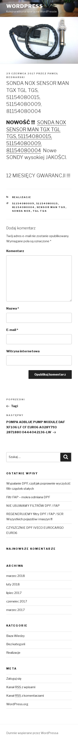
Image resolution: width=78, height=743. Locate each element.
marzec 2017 (15, 610)
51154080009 (23, 203)
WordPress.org (17, 704)
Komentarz (15, 251)
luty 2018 (13, 584)
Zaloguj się (13, 679)
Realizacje (21, 197)
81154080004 (23, 207)
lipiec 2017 (14, 593)
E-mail (12, 330)
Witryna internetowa (23, 351)
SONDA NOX (21, 210)
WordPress (24, 6)
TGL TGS (40, 210)
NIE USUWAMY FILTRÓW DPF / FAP (33, 506)
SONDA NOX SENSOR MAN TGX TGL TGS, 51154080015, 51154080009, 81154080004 (36, 136)
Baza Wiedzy (15, 636)
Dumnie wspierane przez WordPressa (32, 733)
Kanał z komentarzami (25, 696)
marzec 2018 (15, 576)
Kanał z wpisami (20, 687)
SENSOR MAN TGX (51, 207)
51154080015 (47, 203)
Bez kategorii (15, 644)
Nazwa (12, 308)
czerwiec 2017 (16, 601)
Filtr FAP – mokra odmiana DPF (28, 497)
